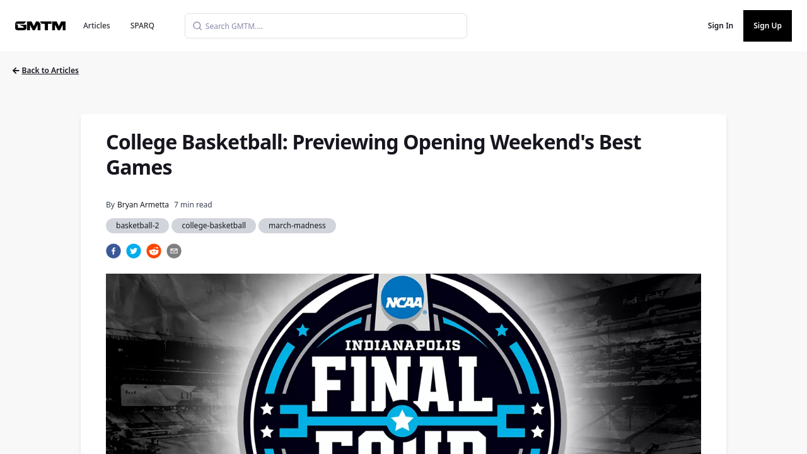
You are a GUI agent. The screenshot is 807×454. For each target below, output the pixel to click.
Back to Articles (46, 70)
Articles (96, 25)
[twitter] (133, 251)
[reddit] (153, 251)
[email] (174, 251)
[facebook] (113, 251)
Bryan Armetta (143, 204)
